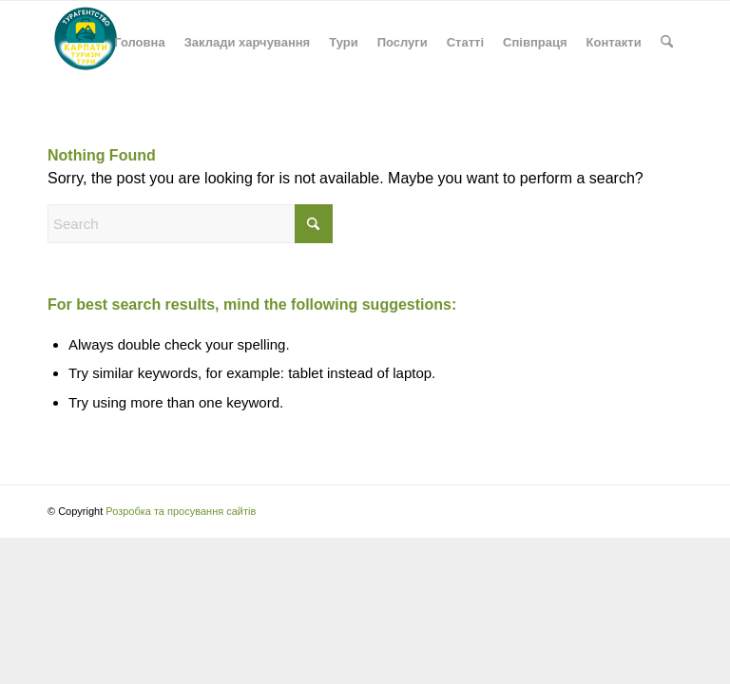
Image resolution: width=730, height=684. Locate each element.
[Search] (666, 43)
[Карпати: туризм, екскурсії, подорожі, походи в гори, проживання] (86, 43)
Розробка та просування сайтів (181, 511)
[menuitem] (139, 43)
